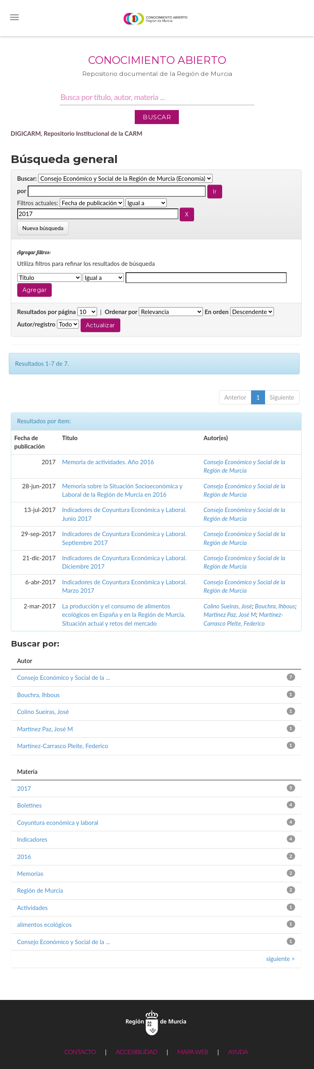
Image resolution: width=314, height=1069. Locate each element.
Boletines (29, 805)
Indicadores (32, 839)
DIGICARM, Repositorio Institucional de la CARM (77, 133)
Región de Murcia (40, 890)
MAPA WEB (192, 1051)
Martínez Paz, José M (230, 614)
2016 (24, 856)
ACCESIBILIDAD (136, 1051)
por (21, 190)
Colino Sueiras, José (228, 606)
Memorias (30, 873)
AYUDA (238, 1051)
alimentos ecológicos (44, 924)
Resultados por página (46, 311)
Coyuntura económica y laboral (58, 822)
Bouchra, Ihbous (275, 606)
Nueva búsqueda (43, 227)
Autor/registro (36, 324)
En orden (217, 311)
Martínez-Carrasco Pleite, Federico (62, 745)
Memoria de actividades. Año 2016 (108, 461)
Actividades (32, 907)
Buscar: (27, 178)
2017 (24, 788)
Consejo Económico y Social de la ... (63, 677)
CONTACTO (80, 1051)
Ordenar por (121, 311)
